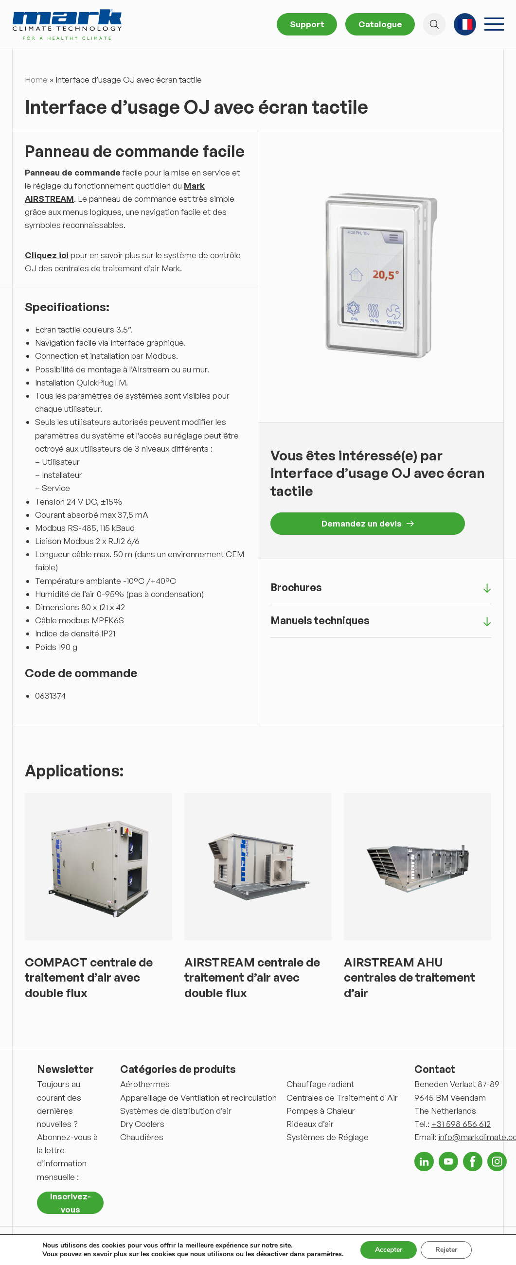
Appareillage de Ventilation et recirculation (198, 1097)
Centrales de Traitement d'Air (342, 1097)
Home (36, 79)
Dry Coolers (142, 1124)
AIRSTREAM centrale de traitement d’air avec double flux (252, 977)
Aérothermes (145, 1084)
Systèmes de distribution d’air (175, 1111)
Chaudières (141, 1137)
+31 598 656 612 (461, 1124)
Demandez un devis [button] (367, 523)
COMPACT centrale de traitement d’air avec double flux (89, 977)
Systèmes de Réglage (327, 1137)
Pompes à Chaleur (320, 1111)
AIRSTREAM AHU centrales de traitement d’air (409, 977)
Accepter (388, 1249)
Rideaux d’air (310, 1124)
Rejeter (446, 1249)
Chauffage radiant (320, 1084)
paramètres (324, 1254)
